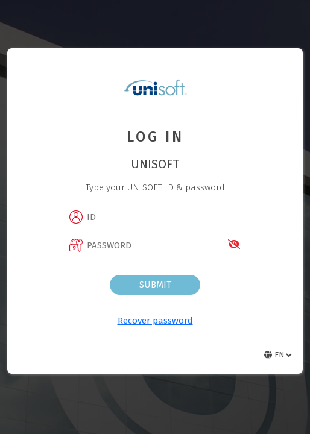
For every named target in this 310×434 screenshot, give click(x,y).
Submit (155, 284)
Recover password (155, 320)
